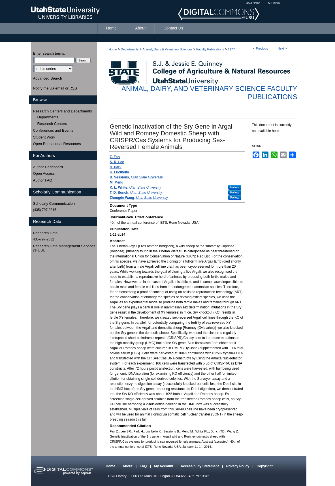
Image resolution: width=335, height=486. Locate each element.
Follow (234, 187)
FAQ (144, 466)
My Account (164, 466)
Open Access (44, 173)
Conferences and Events (53, 130)
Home (113, 49)
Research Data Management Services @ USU (64, 248)
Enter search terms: (49, 53)
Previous (262, 48)
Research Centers (52, 124)
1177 (231, 49)
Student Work (44, 137)
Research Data (45, 233)
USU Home (253, 3)
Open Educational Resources (57, 144)
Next (281, 48)
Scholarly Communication (54, 203)
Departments (130, 49)
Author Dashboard (48, 167)
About (128, 466)
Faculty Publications (210, 49)
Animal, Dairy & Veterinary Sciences (167, 49)
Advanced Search (47, 78)
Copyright (265, 466)
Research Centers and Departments (62, 111)
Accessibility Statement (200, 466)
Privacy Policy (238, 466)
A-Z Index (274, 3)
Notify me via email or (55, 88)
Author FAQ (42, 180)
